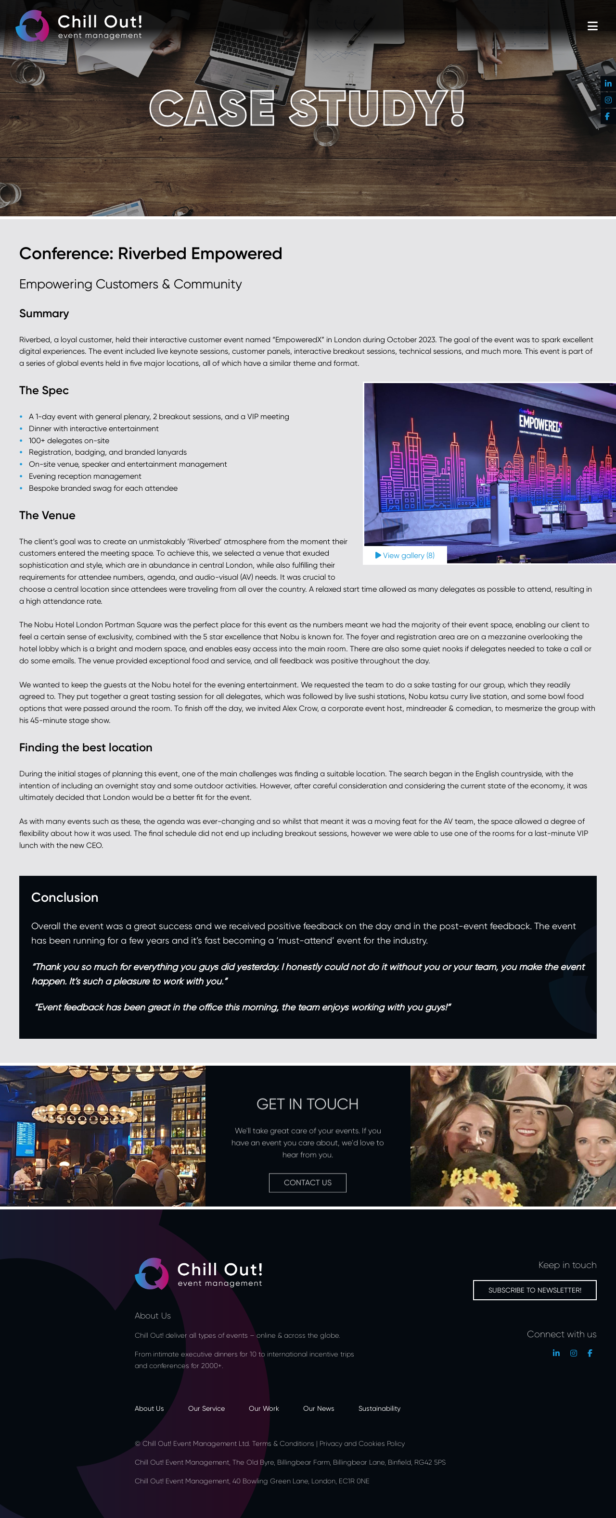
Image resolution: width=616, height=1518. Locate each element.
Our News (318, 1408)
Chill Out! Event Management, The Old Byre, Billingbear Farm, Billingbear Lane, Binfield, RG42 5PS (290, 1462)
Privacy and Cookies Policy (362, 1443)
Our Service (206, 1408)
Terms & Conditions (283, 1443)
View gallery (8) (405, 555)
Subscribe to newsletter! (534, 1290)
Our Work (264, 1408)
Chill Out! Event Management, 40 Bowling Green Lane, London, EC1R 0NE (253, 1481)
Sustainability (379, 1408)
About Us (149, 1408)
